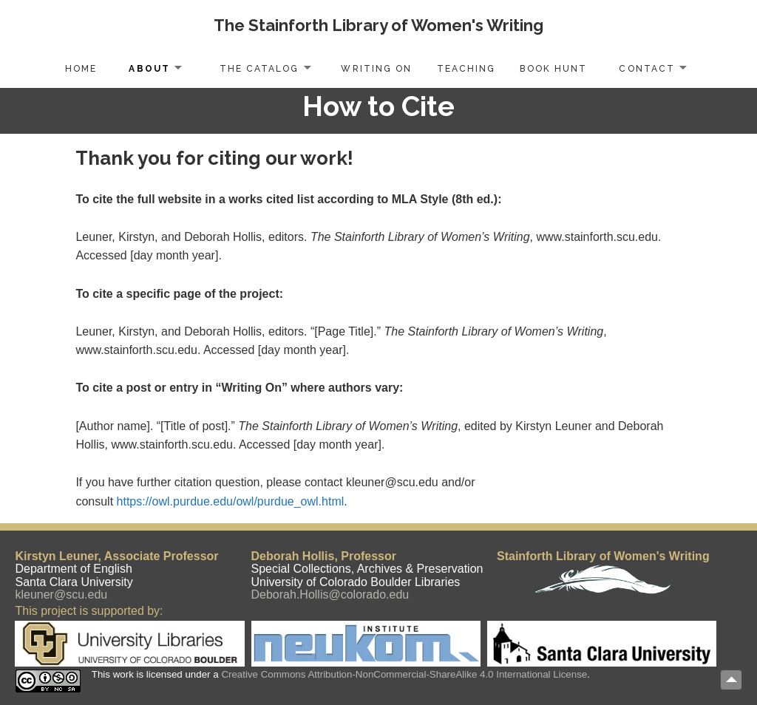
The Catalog (259, 69)
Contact (646, 69)
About (149, 69)
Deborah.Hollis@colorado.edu (330, 594)
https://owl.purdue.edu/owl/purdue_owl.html (230, 501)
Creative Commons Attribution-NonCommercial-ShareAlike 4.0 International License (404, 674)
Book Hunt (553, 69)
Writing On (376, 69)
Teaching (466, 69)
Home (81, 69)
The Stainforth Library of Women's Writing (378, 25)
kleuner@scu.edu (61, 594)
